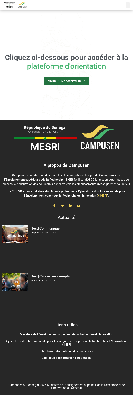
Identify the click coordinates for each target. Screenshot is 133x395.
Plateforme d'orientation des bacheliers (66, 351)
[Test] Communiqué (45, 228)
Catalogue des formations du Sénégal (66, 358)
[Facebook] (54, 206)
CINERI (102, 195)
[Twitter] (62, 206)
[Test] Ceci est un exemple (50, 276)
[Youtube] (78, 206)
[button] (127, 5)
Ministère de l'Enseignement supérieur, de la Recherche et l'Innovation (66, 334)
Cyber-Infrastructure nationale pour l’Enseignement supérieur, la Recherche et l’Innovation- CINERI (66, 342)
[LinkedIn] (70, 206)
